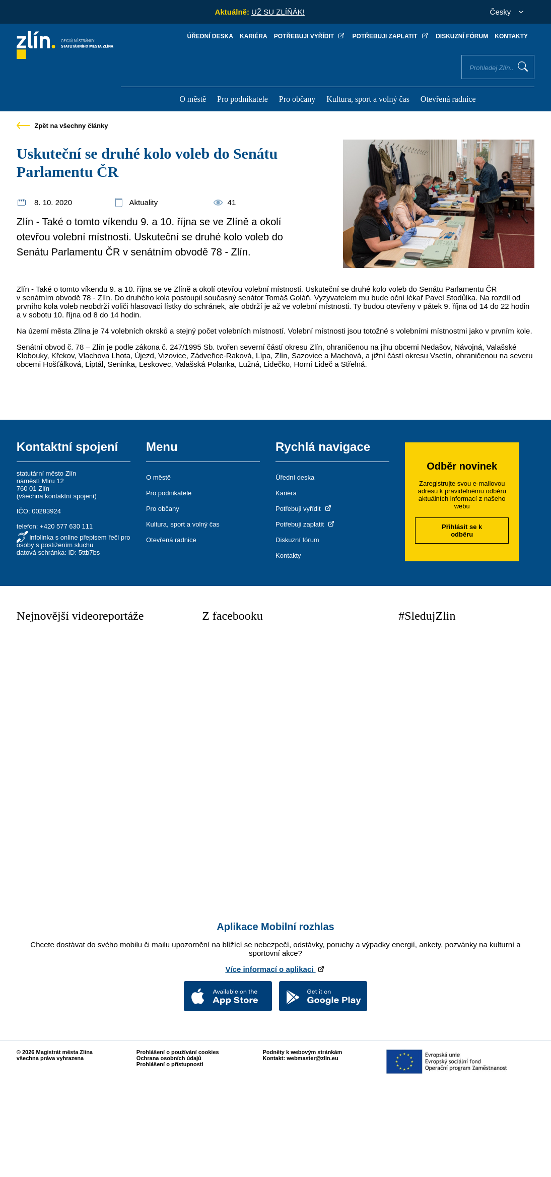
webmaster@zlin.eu (312, 1058)
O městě (192, 99)
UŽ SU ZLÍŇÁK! (278, 12)
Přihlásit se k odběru (462, 530)
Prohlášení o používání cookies (177, 1052)
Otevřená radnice (448, 99)
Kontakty (511, 36)
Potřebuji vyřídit (310, 36)
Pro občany (297, 99)
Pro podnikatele (242, 99)
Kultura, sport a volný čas (367, 99)
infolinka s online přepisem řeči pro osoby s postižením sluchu (73, 541)
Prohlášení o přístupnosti (169, 1064)
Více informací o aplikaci (275, 969)
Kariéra (253, 36)
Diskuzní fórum (462, 36)
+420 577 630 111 (66, 526)
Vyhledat (523, 66)
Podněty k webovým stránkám (302, 1052)
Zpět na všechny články (62, 125)
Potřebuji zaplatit (391, 36)
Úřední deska (210, 36)
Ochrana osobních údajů (168, 1058)
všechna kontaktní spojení (56, 496)
